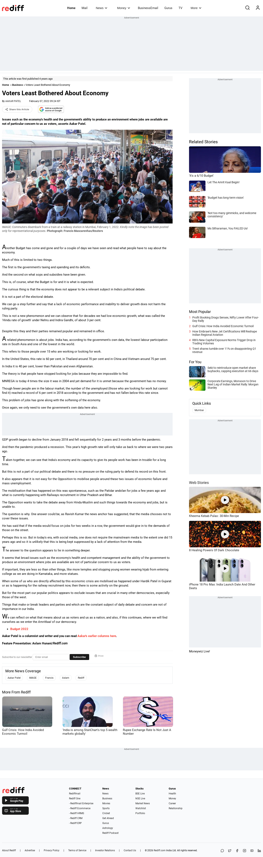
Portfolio (140, 813)
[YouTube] (252, 851)
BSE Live (140, 793)
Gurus (168, 8)
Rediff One (74, 798)
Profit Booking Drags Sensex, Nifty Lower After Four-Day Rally (225, 319)
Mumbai (199, 410)
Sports (106, 808)
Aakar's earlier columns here (96, 636)
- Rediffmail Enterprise (81, 803)
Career (172, 803)
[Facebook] (237, 851)
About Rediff (9, 850)
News (101, 8)
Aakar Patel (14, 677)
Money (123, 8)
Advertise (30, 850)
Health (172, 793)
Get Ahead (108, 818)
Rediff (81, 677)
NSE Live (140, 798)
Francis (49, 677)
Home (71, 8)
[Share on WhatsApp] (222, 851)
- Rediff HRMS (76, 813)
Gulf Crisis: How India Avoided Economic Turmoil (223, 326)
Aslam (65, 677)
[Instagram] (244, 851)
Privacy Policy (51, 850)
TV (180, 8)
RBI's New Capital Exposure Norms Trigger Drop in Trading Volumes (224, 341)
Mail (85, 8)
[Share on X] (229, 851)
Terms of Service (77, 850)
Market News (142, 803)
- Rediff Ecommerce (79, 808)
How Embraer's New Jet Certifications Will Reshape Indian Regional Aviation (224, 333)
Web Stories (199, 482)
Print (99, 656)
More (196, 8)
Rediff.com (160, 850)
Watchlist (140, 808)
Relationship (175, 808)
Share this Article (17, 109)
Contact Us (130, 850)
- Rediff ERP (75, 823)
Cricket (106, 813)
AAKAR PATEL (13, 101)
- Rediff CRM (75, 818)
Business (17, 84)
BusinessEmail (148, 8)
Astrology (107, 828)
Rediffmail (74, 793)
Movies (106, 803)
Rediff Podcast (110, 833)
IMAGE (33, 677)
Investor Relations (105, 850)
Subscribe (79, 657)
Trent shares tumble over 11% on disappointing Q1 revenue (224, 350)
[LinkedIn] (259, 851)
